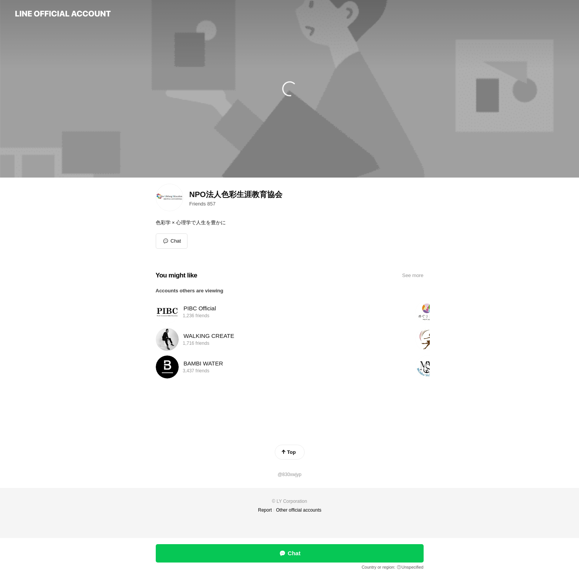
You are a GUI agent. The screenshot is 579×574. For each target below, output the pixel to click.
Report (265, 510)
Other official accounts (298, 510)
